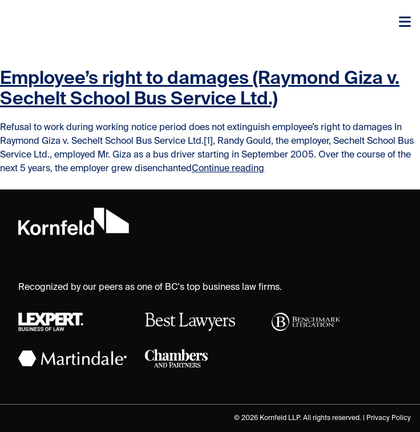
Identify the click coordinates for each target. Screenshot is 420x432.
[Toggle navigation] (405, 23)
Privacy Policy (388, 418)
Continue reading (228, 168)
